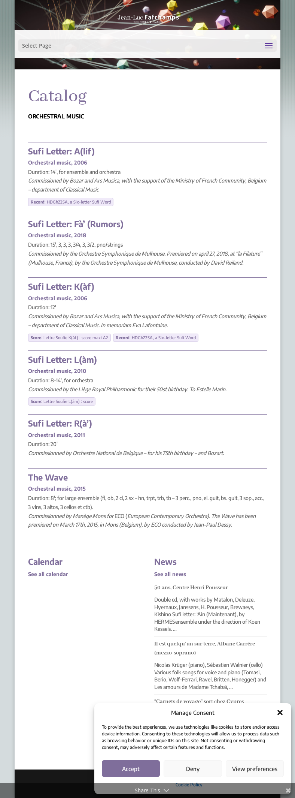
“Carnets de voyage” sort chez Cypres (199, 701)
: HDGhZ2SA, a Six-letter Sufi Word (71, 201)
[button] (280, 712)
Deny (193, 768)
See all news (170, 574)
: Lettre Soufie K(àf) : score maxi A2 (69, 337)
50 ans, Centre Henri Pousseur (191, 587)
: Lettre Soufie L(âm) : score (62, 401)
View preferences (254, 768)
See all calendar (48, 574)
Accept (131, 768)
